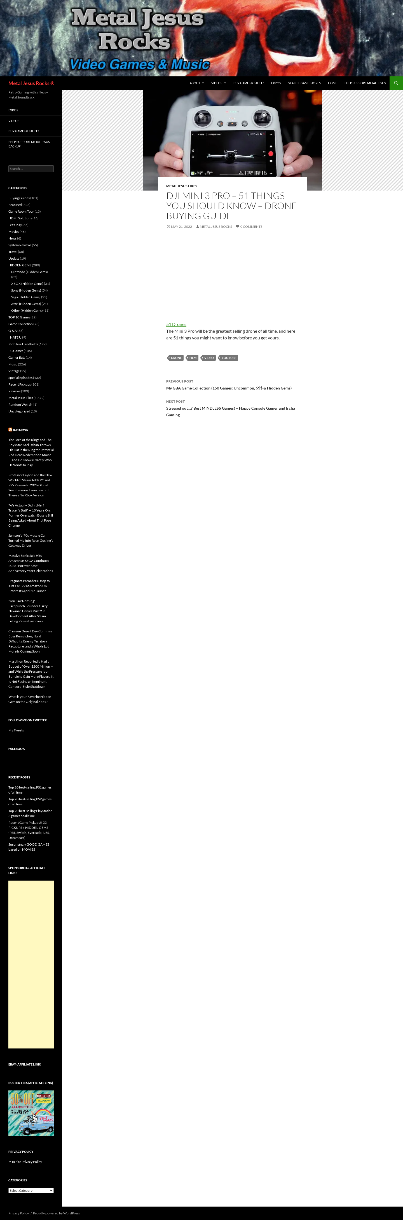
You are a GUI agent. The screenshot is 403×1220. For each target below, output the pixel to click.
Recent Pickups (19, 384)
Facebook (16, 748)
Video (209, 358)
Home (332, 83)
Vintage (14, 371)
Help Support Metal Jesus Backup (29, 144)
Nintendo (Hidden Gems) (29, 272)
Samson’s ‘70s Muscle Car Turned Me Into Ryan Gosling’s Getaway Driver (30, 540)
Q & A (12, 331)
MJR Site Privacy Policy (25, 1162)
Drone (176, 358)
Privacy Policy (18, 1213)
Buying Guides (19, 198)
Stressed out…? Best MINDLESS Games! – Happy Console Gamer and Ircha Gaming (232, 407)
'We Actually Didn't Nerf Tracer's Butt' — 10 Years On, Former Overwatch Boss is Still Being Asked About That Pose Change (30, 515)
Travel (12, 252)
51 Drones (176, 324)
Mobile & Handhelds (23, 344)
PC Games (15, 351)
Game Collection (20, 324)
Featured (15, 205)
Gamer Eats (16, 357)
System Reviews (19, 245)
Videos (216, 83)
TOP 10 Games (19, 317)
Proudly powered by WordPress (56, 1213)
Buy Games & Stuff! (248, 83)
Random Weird (19, 404)
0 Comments (251, 226)
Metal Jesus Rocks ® (31, 83)
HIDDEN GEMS (19, 265)
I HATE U (15, 337)
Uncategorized (19, 411)
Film (192, 358)
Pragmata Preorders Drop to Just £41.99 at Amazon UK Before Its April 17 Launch (29, 586)
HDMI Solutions (20, 218)
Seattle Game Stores (304, 83)
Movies (13, 231)
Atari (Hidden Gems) (26, 304)
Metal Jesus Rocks (216, 226)
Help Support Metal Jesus (365, 83)
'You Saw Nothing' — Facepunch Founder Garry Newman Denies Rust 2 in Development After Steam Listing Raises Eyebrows (28, 611)
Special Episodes (20, 378)
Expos (276, 83)
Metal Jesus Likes (181, 186)
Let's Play (15, 225)
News (12, 238)
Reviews (14, 391)
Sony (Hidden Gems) (26, 290)
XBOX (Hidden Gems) (27, 283)
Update (13, 258)
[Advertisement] (31, 964)
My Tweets (16, 730)
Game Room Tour (21, 211)
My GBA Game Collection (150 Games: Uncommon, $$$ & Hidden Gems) (232, 384)
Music (12, 364)
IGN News (20, 429)
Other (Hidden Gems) (27, 310)
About (195, 83)
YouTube (229, 358)
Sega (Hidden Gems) (26, 297)
